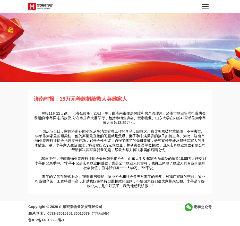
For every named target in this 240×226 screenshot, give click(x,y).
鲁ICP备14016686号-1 (46, 220)
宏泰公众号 (198, 207)
